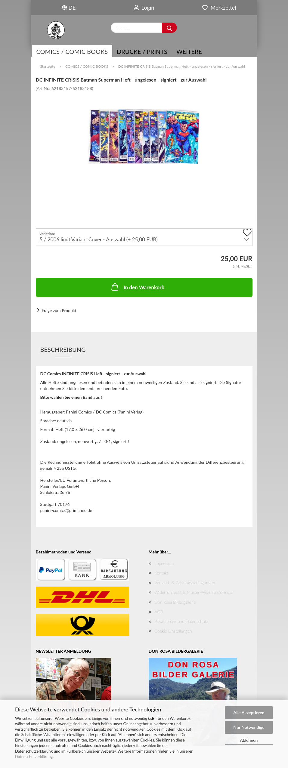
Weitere (189, 51)
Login (144, 7)
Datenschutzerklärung (34, 756)
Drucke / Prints (142, 51)
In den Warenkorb (137, 287)
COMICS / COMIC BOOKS (72, 51)
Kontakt (161, 572)
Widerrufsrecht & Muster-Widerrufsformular (194, 592)
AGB (159, 611)
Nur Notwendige (248, 727)
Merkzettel (219, 7)
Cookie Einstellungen (173, 630)
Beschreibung (63, 349)
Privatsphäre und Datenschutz (181, 621)
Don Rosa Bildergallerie (175, 602)
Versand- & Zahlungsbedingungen (185, 582)
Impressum (164, 563)
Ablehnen (249, 740)
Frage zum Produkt (59, 310)
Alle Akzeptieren (249, 712)
